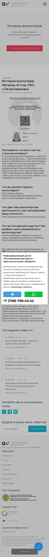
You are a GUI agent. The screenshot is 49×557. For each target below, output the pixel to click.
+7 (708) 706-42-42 (18, 301)
